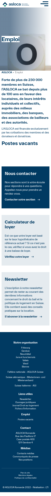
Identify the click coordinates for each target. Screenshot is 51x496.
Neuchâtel (25, 354)
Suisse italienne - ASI (25, 385)
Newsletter (25, 399)
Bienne (25, 366)
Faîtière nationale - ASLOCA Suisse (25, 372)
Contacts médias (25, 453)
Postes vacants (25, 419)
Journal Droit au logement (25, 405)
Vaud (25, 363)
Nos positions (25, 459)
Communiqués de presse (25, 456)
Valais (25, 360)
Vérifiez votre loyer (17, 256)
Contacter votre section (20, 199)
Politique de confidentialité (25, 478)
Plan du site (25, 473)
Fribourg (25, 347)
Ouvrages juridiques (25, 402)
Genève (25, 351)
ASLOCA (7, 72)
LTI (47, 487)
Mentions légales (25, 475)
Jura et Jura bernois (25, 357)
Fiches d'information (25, 408)
